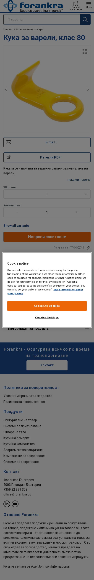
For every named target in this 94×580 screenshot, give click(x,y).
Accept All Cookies (47, 305)
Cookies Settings (47, 317)
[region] (46, 290)
